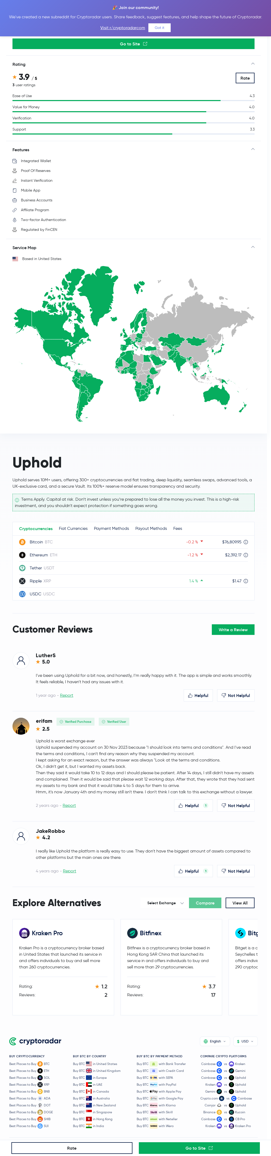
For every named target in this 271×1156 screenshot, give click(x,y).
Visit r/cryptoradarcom (122, 27)
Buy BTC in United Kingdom (97, 1070)
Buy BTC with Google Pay (160, 1098)
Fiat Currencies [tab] (73, 528)
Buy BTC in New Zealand (94, 1105)
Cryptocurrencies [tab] (36, 528)
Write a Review (233, 629)
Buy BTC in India (88, 1126)
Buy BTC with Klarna (156, 1105)
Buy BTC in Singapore (92, 1112)
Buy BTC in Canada (91, 1091)
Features (20, 149)
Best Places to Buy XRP (29, 1084)
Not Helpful (236, 695)
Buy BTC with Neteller (157, 1119)
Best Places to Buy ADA (29, 1098)
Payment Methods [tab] (111, 528)
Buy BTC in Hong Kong (93, 1119)
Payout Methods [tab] (151, 528)
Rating (18, 64)
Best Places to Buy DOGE (31, 1112)
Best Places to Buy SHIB (29, 1119)
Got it (159, 27)
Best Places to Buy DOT (29, 1105)
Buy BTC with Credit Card (160, 1070)
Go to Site (133, 43)
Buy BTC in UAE (87, 1084)
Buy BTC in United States (95, 1064)
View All (240, 903)
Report (66, 695)
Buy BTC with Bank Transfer (161, 1064)
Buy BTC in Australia (91, 1098)
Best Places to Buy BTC (29, 1064)
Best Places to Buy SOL (29, 1077)
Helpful (198, 695)
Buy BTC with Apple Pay (159, 1091)
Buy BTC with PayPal (156, 1084)
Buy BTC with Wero (155, 1126)
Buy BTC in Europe (90, 1077)
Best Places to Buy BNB (29, 1091)
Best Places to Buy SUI (29, 1126)
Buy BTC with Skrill (155, 1112)
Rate (245, 78)
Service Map (24, 247)
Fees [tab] (177, 528)
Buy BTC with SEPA (155, 1077)
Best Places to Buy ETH (29, 1070)
